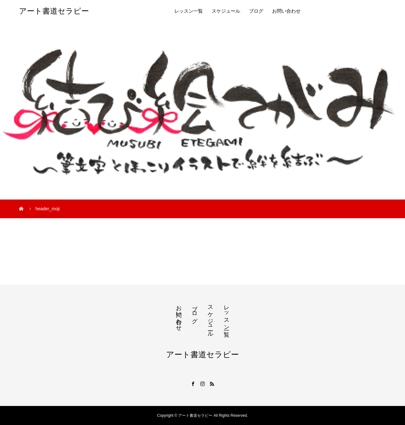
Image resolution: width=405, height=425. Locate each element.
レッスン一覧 (188, 11)
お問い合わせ (286, 11)
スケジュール (226, 11)
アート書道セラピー (54, 11)
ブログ (256, 11)
